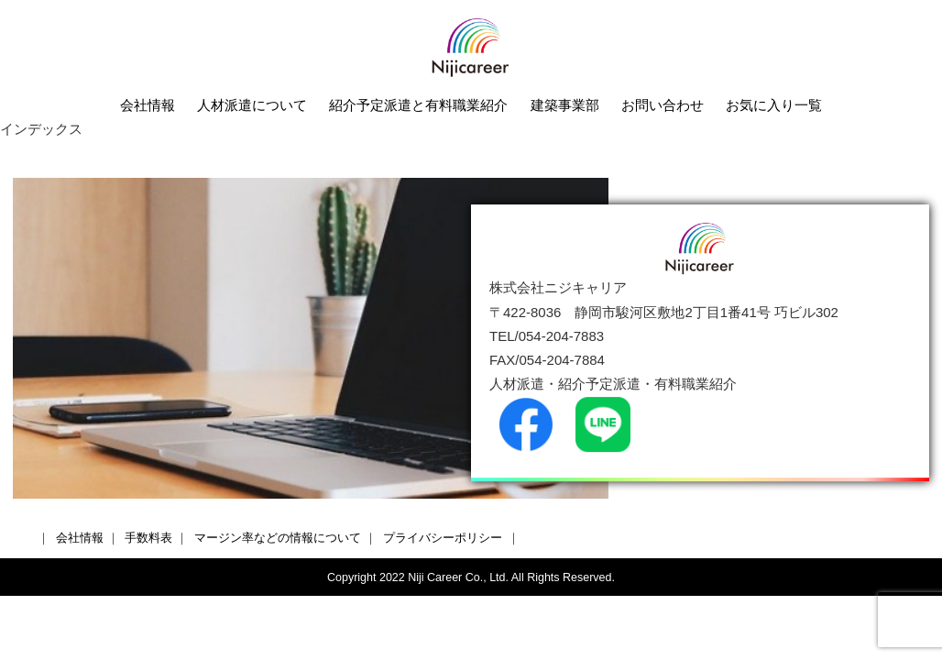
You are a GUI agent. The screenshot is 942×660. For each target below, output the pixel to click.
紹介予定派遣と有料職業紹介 (418, 105)
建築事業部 (565, 105)
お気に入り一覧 (774, 105)
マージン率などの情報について (277, 537)
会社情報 (147, 105)
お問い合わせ (662, 105)
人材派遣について (252, 105)
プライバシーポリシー (442, 537)
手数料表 (148, 537)
